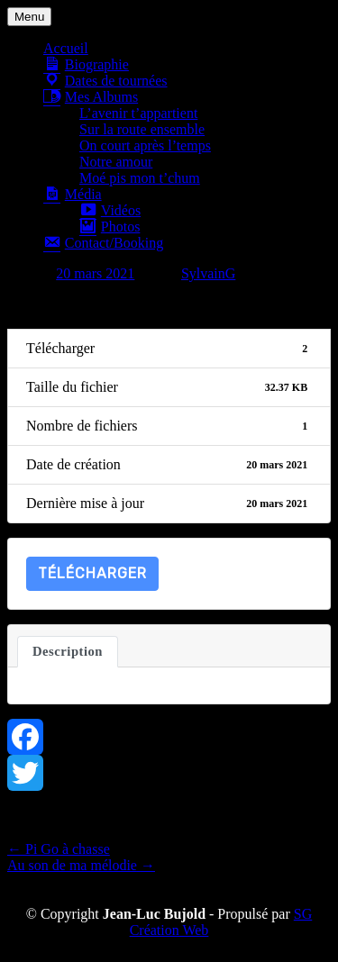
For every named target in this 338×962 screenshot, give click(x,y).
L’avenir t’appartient (138, 113)
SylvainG (208, 273)
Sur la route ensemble (142, 129)
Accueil (65, 48)
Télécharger (92, 573)
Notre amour (115, 161)
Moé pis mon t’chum (139, 178)
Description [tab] (67, 651)
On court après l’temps (145, 145)
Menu (29, 16)
